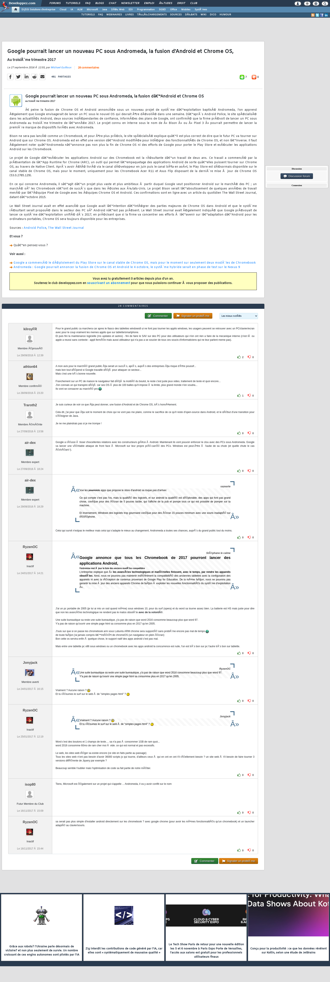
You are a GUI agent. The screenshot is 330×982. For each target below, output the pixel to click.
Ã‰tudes (166, 3)
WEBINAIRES (114, 14)
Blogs (99, 3)
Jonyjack (30, 662)
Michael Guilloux (61, 67)
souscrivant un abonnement (108, 283)
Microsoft (92, 9)
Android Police (35, 228)
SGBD (162, 9)
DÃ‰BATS (191, 14)
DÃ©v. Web (117, 9)
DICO (213, 14)
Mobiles (185, 9)
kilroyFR (30, 329)
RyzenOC (30, 547)
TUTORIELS (88, 14)
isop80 (30, 784)
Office (173, 9)
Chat (112, 3)
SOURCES (176, 14)
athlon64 (30, 366)
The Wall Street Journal (66, 228)
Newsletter (130, 3)
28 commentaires (88, 68)
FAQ (88, 3)
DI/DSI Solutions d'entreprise (38, 9)
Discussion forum (296, 176)
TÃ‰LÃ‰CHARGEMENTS (152, 14)
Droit (181, 3)
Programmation (146, 9)
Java (104, 9)
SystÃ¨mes (201, 9)
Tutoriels (73, 3)
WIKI (203, 14)
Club (193, 3)
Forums (55, 3)
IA (72, 9)
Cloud (63, 9)
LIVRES (129, 14)
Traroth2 (30, 405)
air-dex (30, 442)
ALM (79, 9)
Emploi (149, 3)
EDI (131, 9)
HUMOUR (225, 14)
